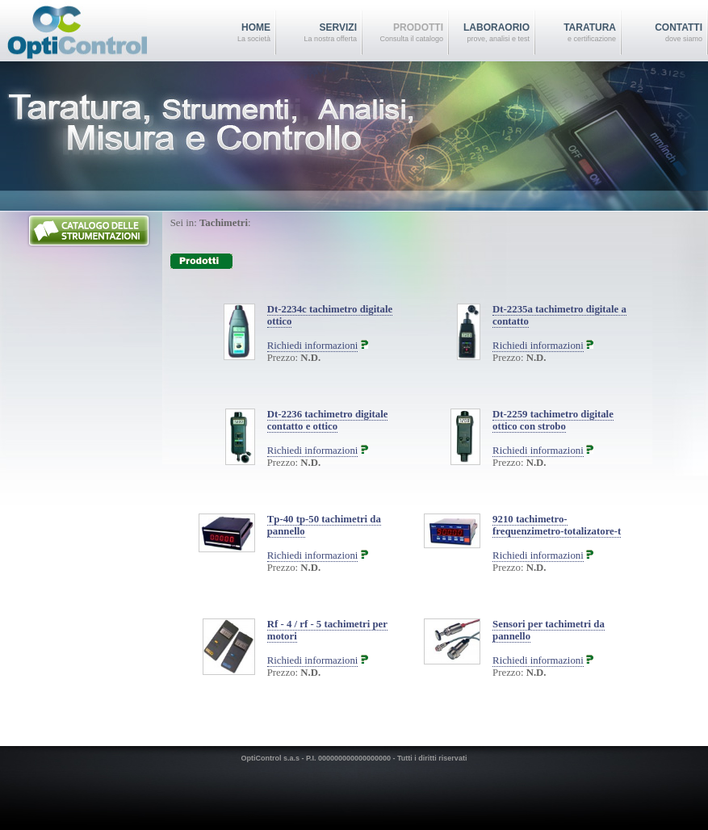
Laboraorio (489, 33)
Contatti (662, 33)
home (230, 33)
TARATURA (575, 33)
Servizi (316, 33)
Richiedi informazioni (312, 345)
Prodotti (402, 33)
